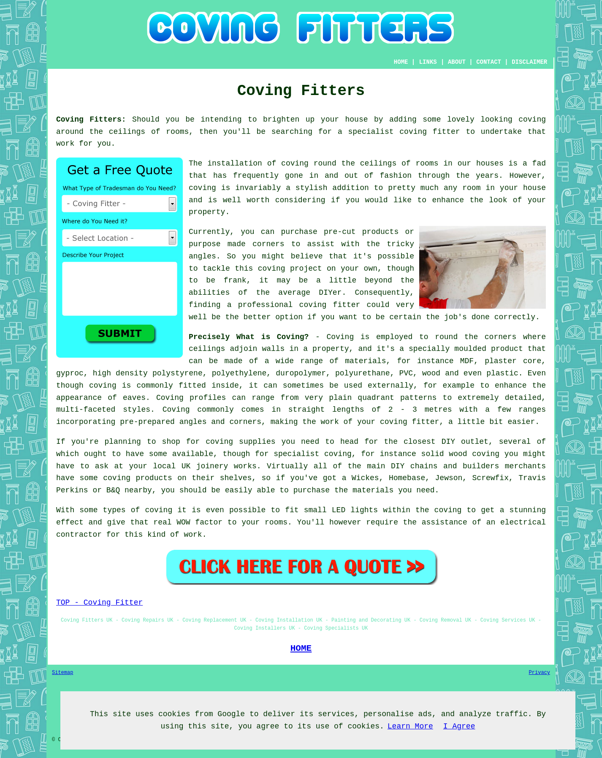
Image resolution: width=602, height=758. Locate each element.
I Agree (459, 726)
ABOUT (457, 62)
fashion (396, 175)
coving (532, 119)
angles (202, 256)
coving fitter (429, 132)
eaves (134, 398)
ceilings (127, 132)
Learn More (410, 726)
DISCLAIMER (529, 62)
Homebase (407, 478)
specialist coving (313, 454)
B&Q (113, 490)
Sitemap (62, 673)
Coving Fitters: (91, 119)
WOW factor (199, 522)
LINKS (428, 62)
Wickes (365, 478)
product (507, 349)
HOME (401, 62)
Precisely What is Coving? (249, 337)
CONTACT (488, 62)
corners (501, 337)
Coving (340, 337)
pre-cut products (361, 232)
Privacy (539, 673)
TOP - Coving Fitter (99, 602)
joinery (212, 466)
